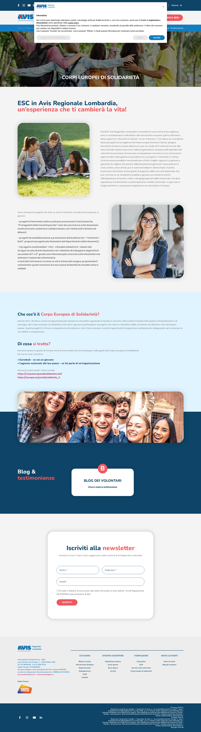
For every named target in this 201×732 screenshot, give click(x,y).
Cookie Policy (177, 717)
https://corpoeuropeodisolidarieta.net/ (40, 373)
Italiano (176, 5)
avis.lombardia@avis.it (26, 674)
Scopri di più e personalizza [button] (53, 37)
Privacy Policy (177, 707)
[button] (163, 6)
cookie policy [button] (73, 23)
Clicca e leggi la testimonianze (102, 487)
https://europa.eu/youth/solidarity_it (39, 377)
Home (20, 28)
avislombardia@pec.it (45, 674)
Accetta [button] (156, 37)
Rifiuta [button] (140, 37)
